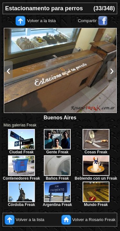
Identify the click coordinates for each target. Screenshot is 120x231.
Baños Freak (57, 178)
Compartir (87, 20)
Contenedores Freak (21, 178)
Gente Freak (57, 152)
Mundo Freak (96, 204)
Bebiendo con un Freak (96, 178)
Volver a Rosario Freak (94, 219)
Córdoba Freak (21, 204)
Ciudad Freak (21, 152)
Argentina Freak (57, 204)
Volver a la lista (41, 20)
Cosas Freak (95, 152)
